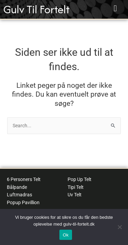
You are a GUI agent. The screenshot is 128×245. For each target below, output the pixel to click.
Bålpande (17, 187)
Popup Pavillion (23, 202)
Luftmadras (19, 194)
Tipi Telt (76, 187)
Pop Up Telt (79, 179)
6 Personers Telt (24, 179)
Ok (66, 235)
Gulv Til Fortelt (36, 9)
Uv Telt (75, 194)
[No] (119, 227)
